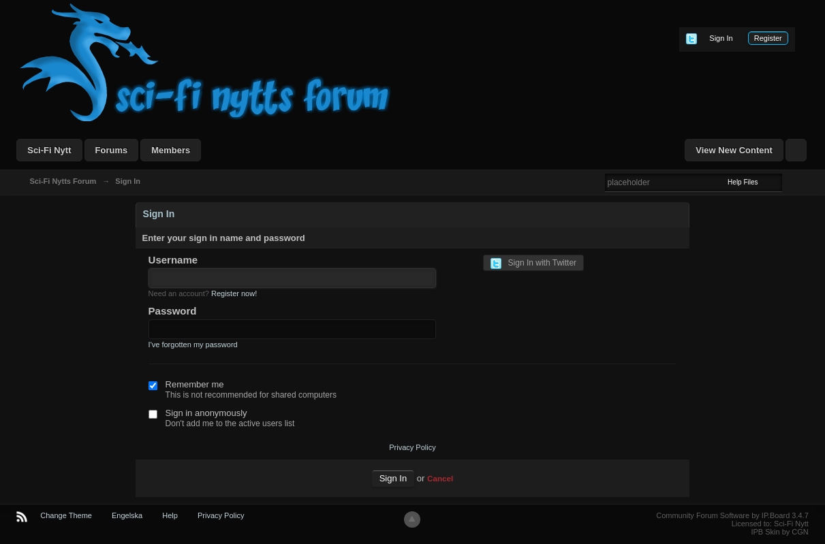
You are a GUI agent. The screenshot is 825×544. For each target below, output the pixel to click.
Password (173, 311)
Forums (111, 150)
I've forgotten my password (193, 344)
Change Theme (66, 515)
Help (170, 515)
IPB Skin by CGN (779, 532)
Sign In (720, 38)
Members (170, 150)
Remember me (195, 384)
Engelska (127, 515)
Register (768, 38)
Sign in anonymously (206, 413)
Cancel (440, 478)
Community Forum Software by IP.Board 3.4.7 (732, 515)
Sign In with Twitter (534, 263)
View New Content (734, 150)
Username (173, 260)
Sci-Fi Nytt (49, 150)
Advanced (790, 181)
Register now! (234, 293)
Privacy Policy (412, 447)
